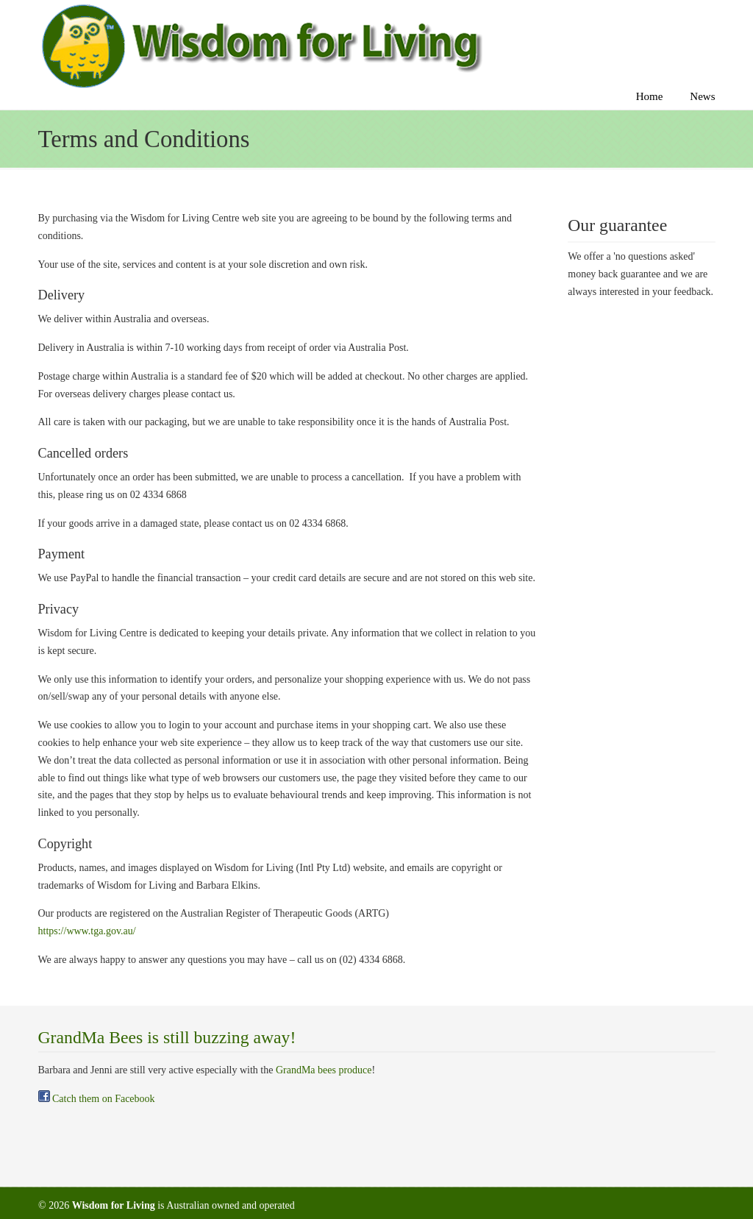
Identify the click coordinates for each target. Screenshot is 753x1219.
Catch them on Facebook (96, 1098)
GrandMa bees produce (324, 1070)
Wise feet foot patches (260, 46)
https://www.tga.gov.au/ (87, 931)
